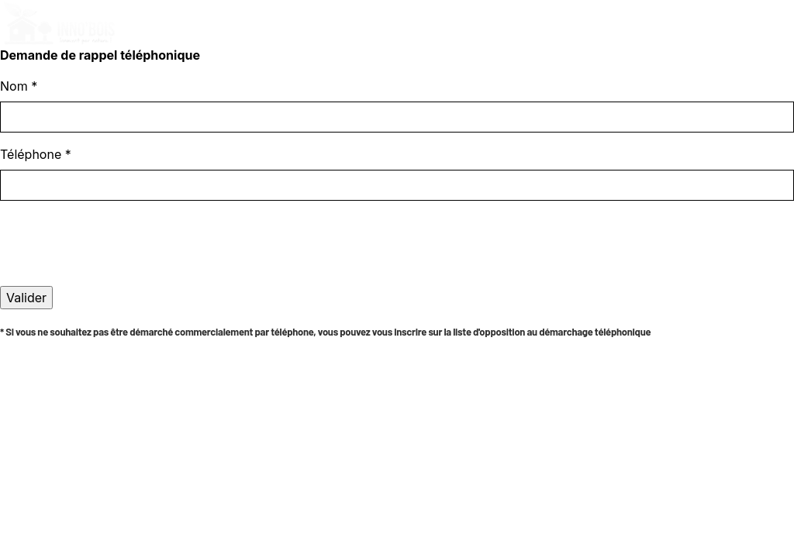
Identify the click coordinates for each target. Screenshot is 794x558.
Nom (18, 86)
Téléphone (35, 154)
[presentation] (118, 271)
